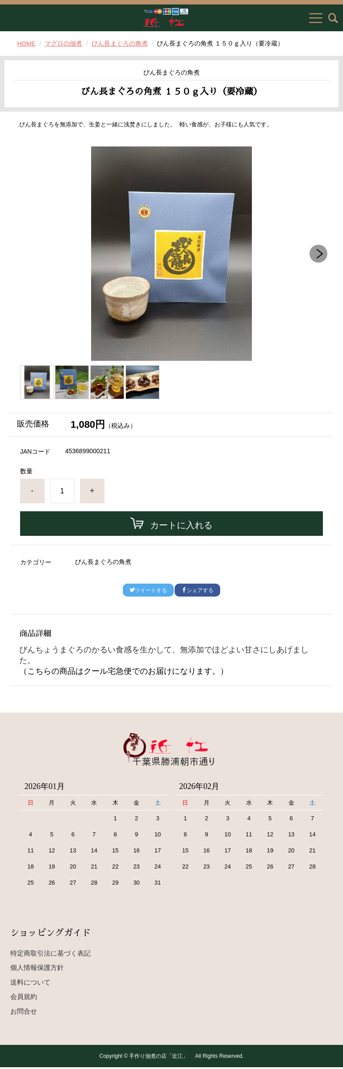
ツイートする (148, 590)
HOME (26, 43)
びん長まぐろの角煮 (120, 43)
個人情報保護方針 (37, 969)
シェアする (197, 590)
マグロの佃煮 (64, 43)
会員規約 (23, 998)
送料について (30, 983)
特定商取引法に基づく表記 (50, 954)
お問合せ (23, 1012)
